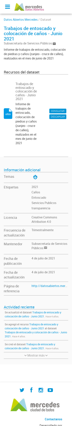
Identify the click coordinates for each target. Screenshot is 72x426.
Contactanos (53, 419)
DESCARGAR (58, 116)
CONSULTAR (58, 111)
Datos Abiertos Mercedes (21, 19)
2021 (35, 187)
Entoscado (39, 197)
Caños (36, 192)
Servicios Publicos (44, 203)
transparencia (41, 208)
